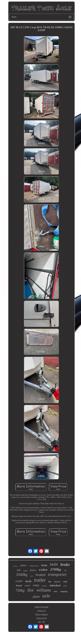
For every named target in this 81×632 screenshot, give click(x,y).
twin (54, 564)
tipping (57, 581)
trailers (15, 566)
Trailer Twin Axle (41, 607)
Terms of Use (41, 618)
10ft (65, 570)
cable (65, 582)
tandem (44, 586)
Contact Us (41, 611)
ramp (36, 585)
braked (40, 575)
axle (46, 595)
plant (36, 596)
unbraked (55, 585)
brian (44, 565)
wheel (27, 585)
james (23, 565)
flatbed (33, 570)
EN (39, 622)
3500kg (21, 574)
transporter (57, 574)
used (31, 576)
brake (65, 564)
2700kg (55, 569)
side (19, 570)
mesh (28, 581)
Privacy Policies (41, 614)
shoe (55, 591)
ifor (30, 590)
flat (49, 582)
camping (63, 591)
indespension (34, 566)
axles (65, 586)
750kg (20, 590)
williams (44, 590)
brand (19, 585)
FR (43, 622)
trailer (40, 580)
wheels (25, 571)
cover (19, 581)
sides (43, 570)
